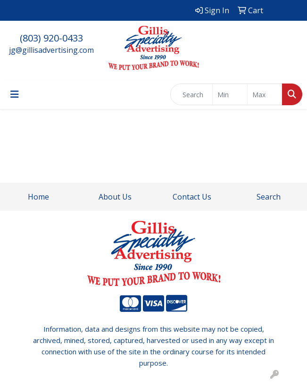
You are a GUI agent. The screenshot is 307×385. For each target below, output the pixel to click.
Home (38, 197)
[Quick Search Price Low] (230, 94)
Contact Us (192, 197)
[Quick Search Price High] (264, 94)
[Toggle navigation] (15, 94)
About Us (115, 197)
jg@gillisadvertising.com (51, 50)
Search (269, 197)
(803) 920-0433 (51, 38)
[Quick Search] (191, 94)
